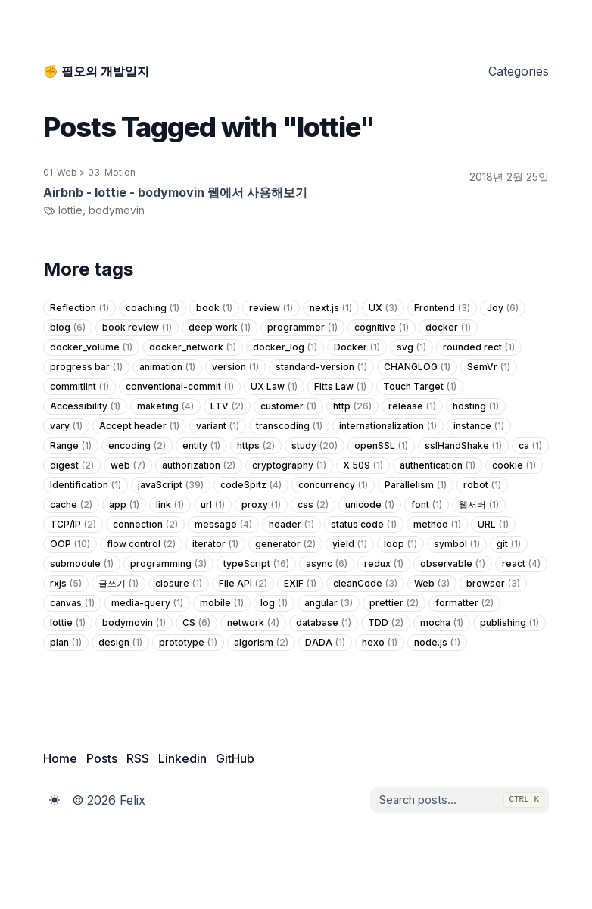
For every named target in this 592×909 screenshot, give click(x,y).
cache (71, 505)
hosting (476, 406)
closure (178, 583)
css (313, 505)
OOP (70, 544)
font (426, 505)
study (314, 446)
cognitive (381, 328)
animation (167, 367)
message (223, 524)
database (323, 623)
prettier (394, 603)
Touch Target (419, 387)
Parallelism (416, 485)
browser (493, 583)
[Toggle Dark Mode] (54, 800)
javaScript (171, 485)
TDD (385, 623)
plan (66, 643)
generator (285, 544)
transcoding (289, 426)
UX (383, 308)
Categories (518, 71)
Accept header (139, 426)
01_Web (60, 172)
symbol (457, 544)
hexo (379, 643)
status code (364, 524)
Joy (503, 308)
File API (243, 583)
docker (448, 328)
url (213, 505)
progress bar (86, 367)
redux (383, 564)
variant (217, 426)
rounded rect (479, 347)
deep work (220, 328)
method (437, 524)
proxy (261, 505)
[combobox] (452, 800)
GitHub (235, 758)
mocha (441, 623)
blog (68, 328)
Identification (85, 485)
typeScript (256, 564)
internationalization (388, 426)
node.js (437, 643)
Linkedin (182, 758)
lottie (68, 623)
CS (196, 623)
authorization (198, 465)
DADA (325, 643)
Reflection (79, 308)
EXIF (300, 583)
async (326, 564)
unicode (369, 505)
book (214, 308)
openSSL (381, 446)
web (128, 465)
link (170, 505)
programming (168, 564)
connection (145, 524)
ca (530, 446)
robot (482, 485)
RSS (137, 758)
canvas (72, 603)
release (412, 406)
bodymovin (134, 623)
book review (137, 328)
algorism (261, 643)
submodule (82, 564)
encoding (137, 446)
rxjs (66, 583)
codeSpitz (251, 485)
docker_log (285, 347)
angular (328, 603)
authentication (437, 465)
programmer (302, 328)
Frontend (442, 308)
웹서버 (479, 505)
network (253, 623)
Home (60, 758)
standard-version (321, 367)
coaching (152, 308)
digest (72, 465)
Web (432, 583)
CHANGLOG (417, 367)
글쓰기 (118, 583)
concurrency (333, 485)
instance (478, 426)
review (271, 308)
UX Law (274, 387)
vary (66, 426)
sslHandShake (463, 446)
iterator (215, 544)
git (509, 544)
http (352, 406)
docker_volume (91, 347)
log (274, 603)
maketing (165, 406)
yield (349, 544)
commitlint (79, 387)
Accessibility (85, 406)
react (521, 564)
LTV (227, 406)
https (256, 446)
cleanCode (365, 583)
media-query (147, 603)
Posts (101, 758)
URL (493, 524)
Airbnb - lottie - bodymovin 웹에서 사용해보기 (175, 192)
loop (400, 544)
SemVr (488, 367)
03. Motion (112, 172)
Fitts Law (340, 387)
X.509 (363, 465)
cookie (514, 465)
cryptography (289, 465)
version (235, 367)
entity (201, 446)
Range (71, 446)
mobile (222, 603)
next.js (331, 308)
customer (288, 406)
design (120, 643)
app (124, 505)
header (291, 524)
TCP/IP (73, 524)
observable (452, 564)
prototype (188, 643)
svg (411, 347)
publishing (509, 623)
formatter (464, 603)
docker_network (192, 347)
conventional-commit (180, 387)
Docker (357, 347)
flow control (141, 544)
